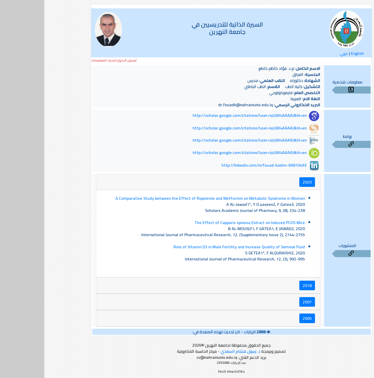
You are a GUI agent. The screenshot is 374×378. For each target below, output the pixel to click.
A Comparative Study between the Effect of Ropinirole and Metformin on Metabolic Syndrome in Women (166, 198)
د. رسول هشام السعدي (196, 351)
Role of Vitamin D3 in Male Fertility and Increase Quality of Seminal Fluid (195, 247)
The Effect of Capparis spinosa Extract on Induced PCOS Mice (205, 222)
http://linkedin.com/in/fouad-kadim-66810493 (219, 165)
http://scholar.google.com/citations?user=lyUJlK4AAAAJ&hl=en (205, 115)
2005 (262, 318)
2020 (262, 182)
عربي (300, 53)
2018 (262, 285)
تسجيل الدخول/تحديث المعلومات (69, 60)
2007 (262, 302)
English (313, 53)
